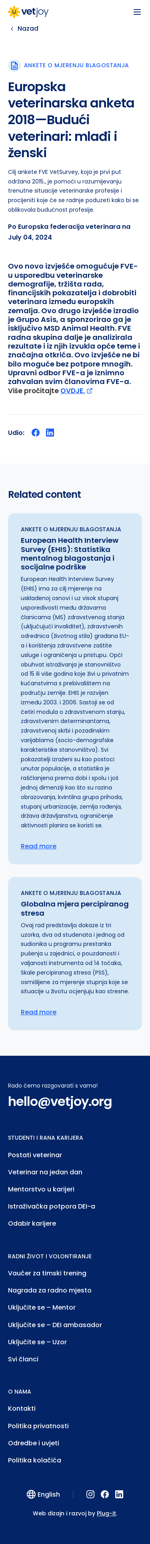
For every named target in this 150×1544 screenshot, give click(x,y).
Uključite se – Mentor (42, 1307)
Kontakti (22, 1408)
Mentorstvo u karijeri (41, 1189)
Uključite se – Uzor (37, 1342)
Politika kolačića (34, 1460)
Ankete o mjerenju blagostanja (76, 65)
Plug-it (106, 1513)
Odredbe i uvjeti (33, 1443)
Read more (38, 846)
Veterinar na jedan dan (45, 1172)
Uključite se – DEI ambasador (55, 1325)
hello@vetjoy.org (60, 1101)
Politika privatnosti (38, 1426)
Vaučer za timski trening (47, 1273)
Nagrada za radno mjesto (50, 1290)
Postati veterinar (35, 1155)
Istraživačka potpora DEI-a (51, 1206)
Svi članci (23, 1359)
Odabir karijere (32, 1223)
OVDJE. (76, 391)
